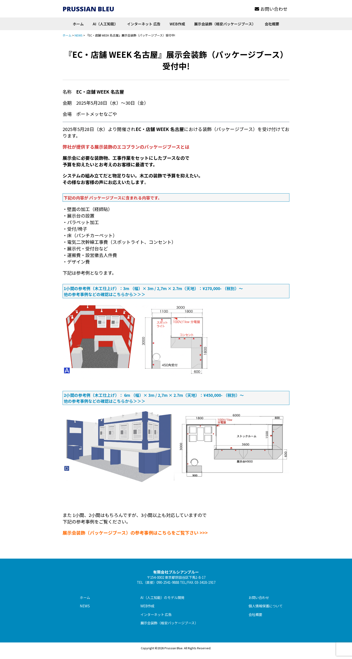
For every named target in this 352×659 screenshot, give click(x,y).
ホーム (78, 24)
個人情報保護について (266, 605)
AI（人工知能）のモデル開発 (162, 597)
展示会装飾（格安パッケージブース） (225, 24)
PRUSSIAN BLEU (88, 8)
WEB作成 (177, 24)
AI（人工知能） (105, 24)
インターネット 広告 (144, 24)
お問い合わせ (271, 8)
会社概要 (272, 24)
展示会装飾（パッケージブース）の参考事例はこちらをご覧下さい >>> (135, 532)
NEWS (85, 605)
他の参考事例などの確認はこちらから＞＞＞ (104, 294)
